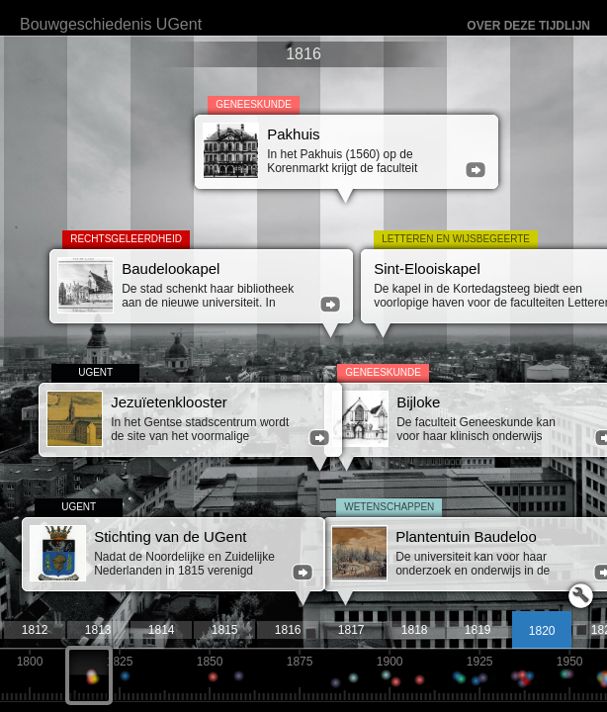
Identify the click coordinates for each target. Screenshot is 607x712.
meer (475, 170)
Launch (580, 595)
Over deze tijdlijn (528, 26)
